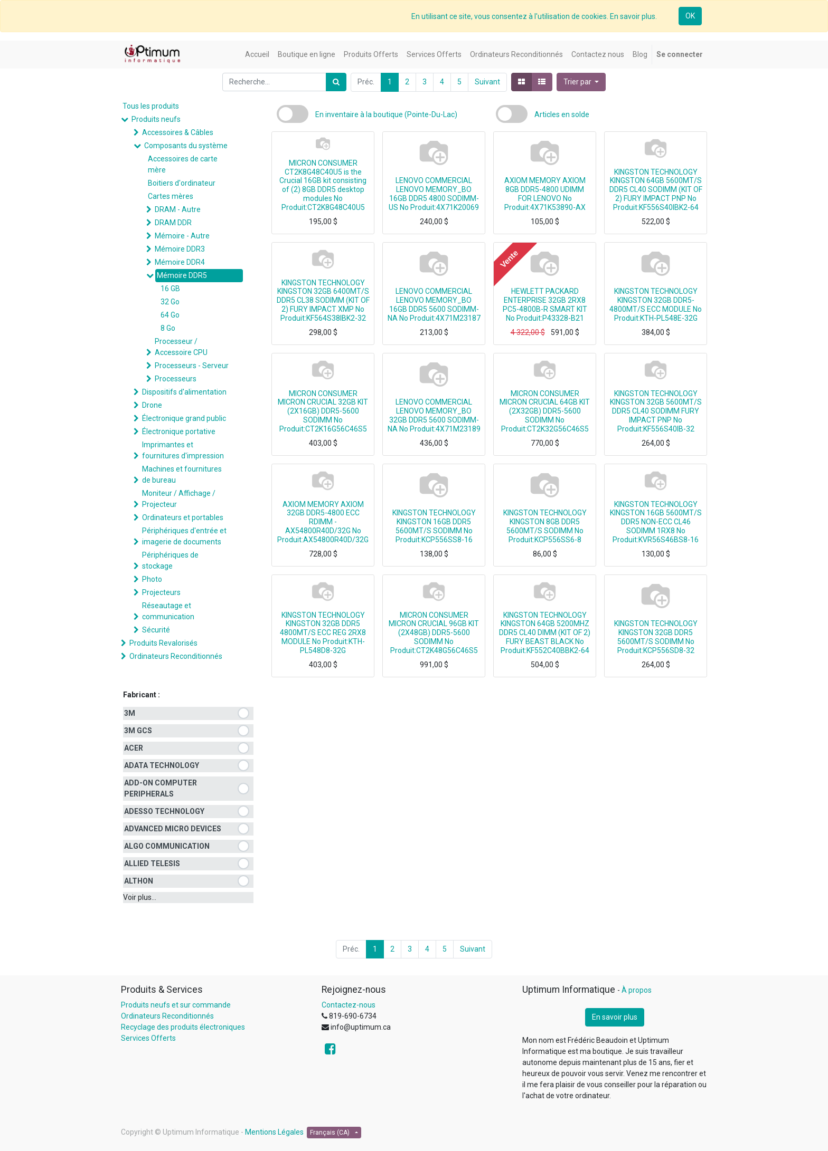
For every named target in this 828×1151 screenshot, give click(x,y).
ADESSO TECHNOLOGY (164, 811)
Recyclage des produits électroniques (183, 1027)
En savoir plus (614, 1017)
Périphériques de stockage (170, 560)
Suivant (487, 82)
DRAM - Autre (178, 209)
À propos (637, 990)
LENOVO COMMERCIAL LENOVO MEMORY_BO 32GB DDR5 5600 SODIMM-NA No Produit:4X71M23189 (434, 415)
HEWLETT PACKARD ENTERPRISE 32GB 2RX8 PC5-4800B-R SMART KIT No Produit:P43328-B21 (545, 304)
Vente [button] (509, 258)
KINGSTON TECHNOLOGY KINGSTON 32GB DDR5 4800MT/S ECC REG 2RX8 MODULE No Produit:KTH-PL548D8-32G (323, 633)
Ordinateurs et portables (182, 517)
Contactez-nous (348, 1005)
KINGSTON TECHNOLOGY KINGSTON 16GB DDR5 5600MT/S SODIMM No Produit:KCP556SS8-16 (434, 526)
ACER (133, 748)
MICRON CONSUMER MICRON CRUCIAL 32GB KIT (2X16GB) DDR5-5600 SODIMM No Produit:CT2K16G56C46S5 (323, 411)
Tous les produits (151, 106)
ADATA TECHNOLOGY (161, 765)
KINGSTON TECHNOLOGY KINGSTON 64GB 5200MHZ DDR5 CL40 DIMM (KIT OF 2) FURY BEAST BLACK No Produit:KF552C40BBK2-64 (544, 633)
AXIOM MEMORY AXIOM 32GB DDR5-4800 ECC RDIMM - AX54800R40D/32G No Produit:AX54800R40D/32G (323, 522)
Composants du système (186, 145)
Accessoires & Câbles (177, 132)
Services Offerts (148, 1038)
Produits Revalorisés (163, 643)
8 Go (168, 328)
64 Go (170, 315)
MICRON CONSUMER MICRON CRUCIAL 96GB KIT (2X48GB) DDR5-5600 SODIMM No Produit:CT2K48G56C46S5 (434, 633)
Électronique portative (178, 431)
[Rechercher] (336, 82)
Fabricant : (141, 694)
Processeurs (175, 379)
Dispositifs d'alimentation (184, 392)
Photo (152, 579)
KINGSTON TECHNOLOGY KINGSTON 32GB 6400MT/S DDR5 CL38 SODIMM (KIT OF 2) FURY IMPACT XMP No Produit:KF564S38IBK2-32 (323, 300)
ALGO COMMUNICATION (167, 846)
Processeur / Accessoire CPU (181, 347)
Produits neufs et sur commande (176, 1005)
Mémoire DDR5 (182, 275)
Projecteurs (161, 592)
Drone (152, 405)
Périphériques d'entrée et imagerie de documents (184, 536)
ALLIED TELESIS (152, 863)
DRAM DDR (173, 222)
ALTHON (138, 881)
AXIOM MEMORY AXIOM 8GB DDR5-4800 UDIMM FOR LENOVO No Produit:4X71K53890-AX (545, 193)
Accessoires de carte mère (183, 164)
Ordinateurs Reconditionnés (175, 656)
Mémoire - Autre (182, 236)
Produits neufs (156, 119)
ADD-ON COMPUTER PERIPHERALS (160, 788)
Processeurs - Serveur (192, 365)
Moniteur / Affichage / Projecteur (178, 499)
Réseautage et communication (168, 611)
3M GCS (138, 730)
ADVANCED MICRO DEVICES (172, 828)
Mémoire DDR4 (180, 262)
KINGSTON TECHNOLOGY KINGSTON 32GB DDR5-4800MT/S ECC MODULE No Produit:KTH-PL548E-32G (655, 304)
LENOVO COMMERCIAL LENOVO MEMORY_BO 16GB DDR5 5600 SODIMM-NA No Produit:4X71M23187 (434, 304)
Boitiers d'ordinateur (181, 183)
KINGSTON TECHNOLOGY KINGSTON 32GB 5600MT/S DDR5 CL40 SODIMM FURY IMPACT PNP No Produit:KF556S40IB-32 (656, 411)
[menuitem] (257, 54)
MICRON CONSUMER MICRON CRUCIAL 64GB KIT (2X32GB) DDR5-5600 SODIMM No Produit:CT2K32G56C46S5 (545, 411)
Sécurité (156, 630)
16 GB (170, 288)
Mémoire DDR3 (180, 249)
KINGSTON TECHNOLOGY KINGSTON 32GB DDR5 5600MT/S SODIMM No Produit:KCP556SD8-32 (656, 636)
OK (690, 16)
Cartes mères (170, 196)
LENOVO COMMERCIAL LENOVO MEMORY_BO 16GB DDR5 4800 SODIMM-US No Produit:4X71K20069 (434, 193)
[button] (581, 82)
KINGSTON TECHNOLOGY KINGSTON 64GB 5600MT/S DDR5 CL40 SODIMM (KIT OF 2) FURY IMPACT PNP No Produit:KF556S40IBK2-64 (655, 190)
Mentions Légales (274, 1132)
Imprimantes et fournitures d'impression (183, 450)
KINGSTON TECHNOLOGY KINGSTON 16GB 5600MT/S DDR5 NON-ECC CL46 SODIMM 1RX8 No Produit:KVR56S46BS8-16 (656, 522)
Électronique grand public (184, 418)
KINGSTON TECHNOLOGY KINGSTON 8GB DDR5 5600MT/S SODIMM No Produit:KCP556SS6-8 (545, 526)
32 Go (170, 302)
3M (129, 713)
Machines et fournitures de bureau (182, 474)
